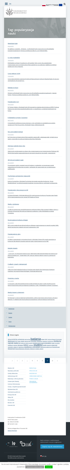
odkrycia (23, 343)
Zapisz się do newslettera (52, 446)
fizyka (19, 341)
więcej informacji (12, 430)
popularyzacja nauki (38, 343)
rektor (25, 345)
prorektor (57, 343)
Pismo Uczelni (33, 379)
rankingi (15, 345)
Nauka (10, 313)
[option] (14, 444)
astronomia (27, 339)
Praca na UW (33, 371)
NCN (19, 343)
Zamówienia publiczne (14, 392)
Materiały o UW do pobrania (15, 379)
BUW (46, 339)
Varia (9, 321)
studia (44, 345)
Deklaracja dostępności (33, 382)
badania (36, 339)
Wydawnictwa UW (13, 389)
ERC (16, 341)
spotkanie (31, 345)
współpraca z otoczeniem (32, 347)
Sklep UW (10, 397)
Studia (10, 317)
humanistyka (33, 341)
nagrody (10, 343)
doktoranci (11, 341)
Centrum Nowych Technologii (54, 339)
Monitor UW (11, 402)
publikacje (10, 345)
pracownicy (47, 343)
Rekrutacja (32, 368)
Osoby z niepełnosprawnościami (17, 387)
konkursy (57, 341)
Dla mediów (11, 400)
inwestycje (44, 341)
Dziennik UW (11, 405)
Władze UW (11, 368)
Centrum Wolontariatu (14, 384)
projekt (53, 343)
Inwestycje (11, 309)
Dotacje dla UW (12, 394)
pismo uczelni (28, 343)
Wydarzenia (11, 326)
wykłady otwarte (39, 348)
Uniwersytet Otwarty (13, 381)
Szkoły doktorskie (13, 373)
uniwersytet (54, 345)
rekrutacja (20, 345)
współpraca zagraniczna (46, 347)
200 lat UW (10, 339)
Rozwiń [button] (6, 2)
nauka (16, 343)
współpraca (21, 347)
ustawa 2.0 (15, 347)
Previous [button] (5, 444)
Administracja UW (12, 376)
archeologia (21, 339)
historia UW (27, 341)
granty (22, 341)
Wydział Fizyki (11, 349)
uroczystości (10, 347)
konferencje (51, 341)
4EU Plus (15, 339)
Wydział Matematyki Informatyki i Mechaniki (25, 348)
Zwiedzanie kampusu (35, 376)
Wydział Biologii (56, 347)
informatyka (39, 341)
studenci (38, 344)
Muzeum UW (33, 373)
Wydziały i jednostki (13, 371)
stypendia (49, 345)
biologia (42, 339)
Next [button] (33, 444)
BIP (43, 456)
